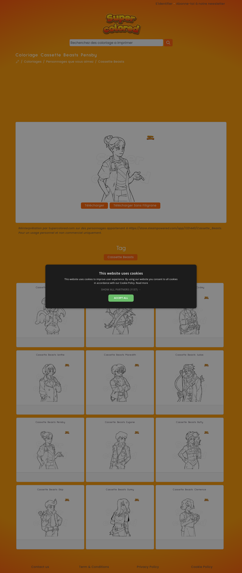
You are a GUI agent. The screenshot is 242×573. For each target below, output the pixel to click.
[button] (121, 289)
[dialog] (121, 286)
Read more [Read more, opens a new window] (142, 283)
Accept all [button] (121, 298)
